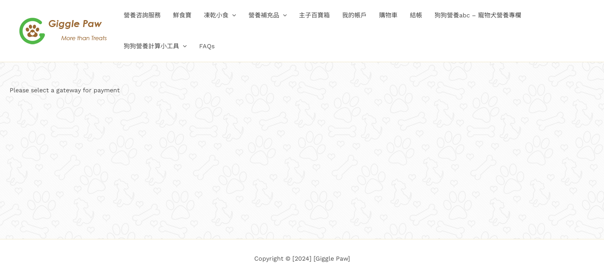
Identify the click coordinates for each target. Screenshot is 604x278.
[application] (232, 15)
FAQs (207, 46)
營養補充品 (267, 15)
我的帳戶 (354, 15)
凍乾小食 (220, 15)
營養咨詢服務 (142, 15)
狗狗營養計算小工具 (155, 46)
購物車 (388, 15)
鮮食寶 (182, 15)
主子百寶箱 (314, 15)
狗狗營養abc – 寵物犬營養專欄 (478, 15)
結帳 (416, 15)
